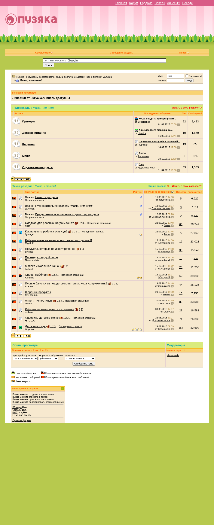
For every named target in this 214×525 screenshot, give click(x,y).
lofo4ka (166, 294)
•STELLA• (30, 320)
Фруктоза (30, 329)
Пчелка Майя (32, 260)
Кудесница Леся (146, 167)
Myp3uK (29, 243)
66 (181, 224)
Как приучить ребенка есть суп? (46, 231)
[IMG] (15, 412)
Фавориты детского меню (42, 317)
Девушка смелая (161, 320)
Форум (133, 3)
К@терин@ (164, 243)
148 (180, 276)
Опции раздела (157, 186)
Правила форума (21, 420)
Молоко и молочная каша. (42, 266)
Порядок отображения (51, 355)
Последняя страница (98, 223)
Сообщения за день (121, 52)
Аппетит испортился (38, 300)
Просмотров (195, 192)
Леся (27, 226)
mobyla (29, 312)
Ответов (181, 192)
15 (181, 241)
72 (181, 233)
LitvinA (166, 311)
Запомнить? (194, 76)
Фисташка (143, 156)
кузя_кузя (165, 303)
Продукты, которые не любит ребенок (50, 248)
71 (181, 319)
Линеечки (173, 3)
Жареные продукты (38, 292)
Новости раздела (46, 197)
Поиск (184, 52)
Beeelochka (144, 121)
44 (181, 284)
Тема (27, 192)
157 (180, 327)
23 (181, 267)
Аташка (29, 286)
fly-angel (29, 234)
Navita (28, 303)
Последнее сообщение (157, 191)
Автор (35, 192)
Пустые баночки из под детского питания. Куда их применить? (66, 283)
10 (181, 258)
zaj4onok (29, 208)
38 (181, 250)
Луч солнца (31, 295)
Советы (160, 3)
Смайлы (16, 410)
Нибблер (40, 274)
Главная (121, 3)
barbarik (29, 269)
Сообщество (44, 52)
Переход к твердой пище (41, 257)
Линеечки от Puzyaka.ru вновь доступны (41, 98)
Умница (29, 251)
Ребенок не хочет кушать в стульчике (49, 309)
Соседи (187, 3)
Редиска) (143, 144)
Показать (70, 355)
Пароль (162, 80)
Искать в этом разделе (185, 107)
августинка (164, 199)
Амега (167, 225)
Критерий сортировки (24, 355)
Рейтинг (137, 192)
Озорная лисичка (34, 200)
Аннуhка (29, 277)
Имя (160, 76)
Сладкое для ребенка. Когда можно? (49, 223)
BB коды (17, 407)
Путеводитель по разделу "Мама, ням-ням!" (64, 205)
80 (181, 301)
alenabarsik (164, 260)
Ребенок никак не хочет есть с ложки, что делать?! (58, 240)
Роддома (146, 3)
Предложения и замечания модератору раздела (67, 214)
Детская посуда (35, 326)
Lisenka (142, 133)
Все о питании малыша (99, 77)
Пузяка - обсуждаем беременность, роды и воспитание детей (50, 77)
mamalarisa (164, 286)
